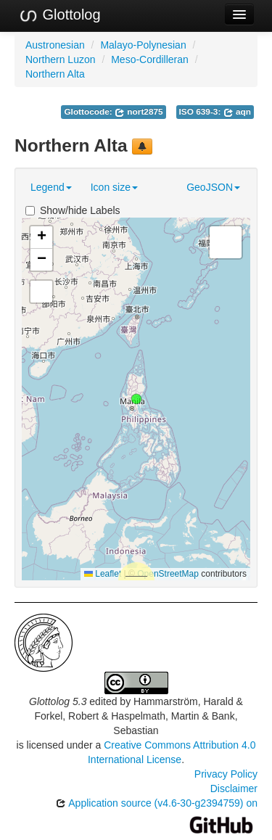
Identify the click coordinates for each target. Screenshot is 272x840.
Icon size (114, 187)
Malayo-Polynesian (143, 45)
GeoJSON (213, 187)
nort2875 (139, 112)
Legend (51, 187)
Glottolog (59, 15)
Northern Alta (55, 74)
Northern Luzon (60, 59)
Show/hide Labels (72, 210)
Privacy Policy (225, 774)
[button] (136, 399)
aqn (237, 112)
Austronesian (55, 45)
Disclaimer (233, 788)
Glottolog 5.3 (57, 701)
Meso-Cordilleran (150, 59)
